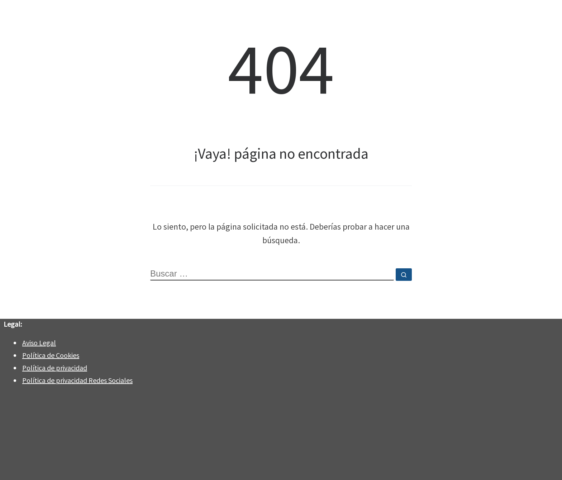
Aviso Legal (39, 342)
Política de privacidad (54, 367)
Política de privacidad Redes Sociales (77, 380)
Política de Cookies (50, 355)
